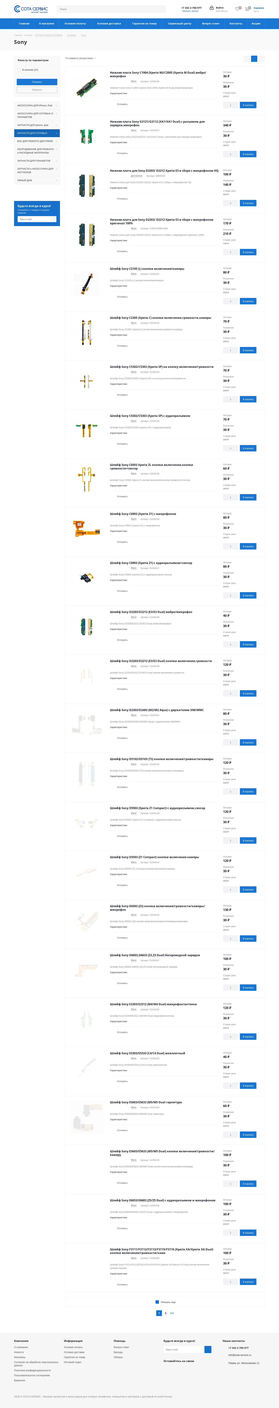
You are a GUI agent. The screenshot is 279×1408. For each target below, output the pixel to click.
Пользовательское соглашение (32, 1375)
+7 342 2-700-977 (191, 7)
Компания (21, 1341)
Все (172, 1313)
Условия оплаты (73, 1347)
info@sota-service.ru (239, 1355)
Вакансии (19, 1380)
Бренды (118, 1352)
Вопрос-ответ (121, 1347)
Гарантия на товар (74, 1357)
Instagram (176, 1369)
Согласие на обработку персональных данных (36, 1363)
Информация (73, 1341)
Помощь (119, 1341)
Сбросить (37, 89)
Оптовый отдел (72, 1362)
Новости (19, 1352)
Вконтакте (167, 1369)
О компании (21, 1347)
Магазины (19, 1357)
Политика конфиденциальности (32, 1370)
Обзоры (118, 1357)
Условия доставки (74, 1352)
